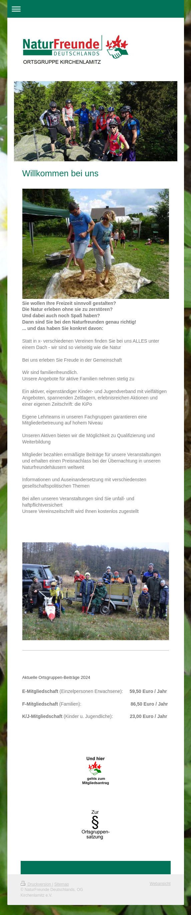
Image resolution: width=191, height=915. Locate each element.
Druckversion (36, 884)
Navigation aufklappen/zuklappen (95, 9)
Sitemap (61, 884)
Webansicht (160, 883)
